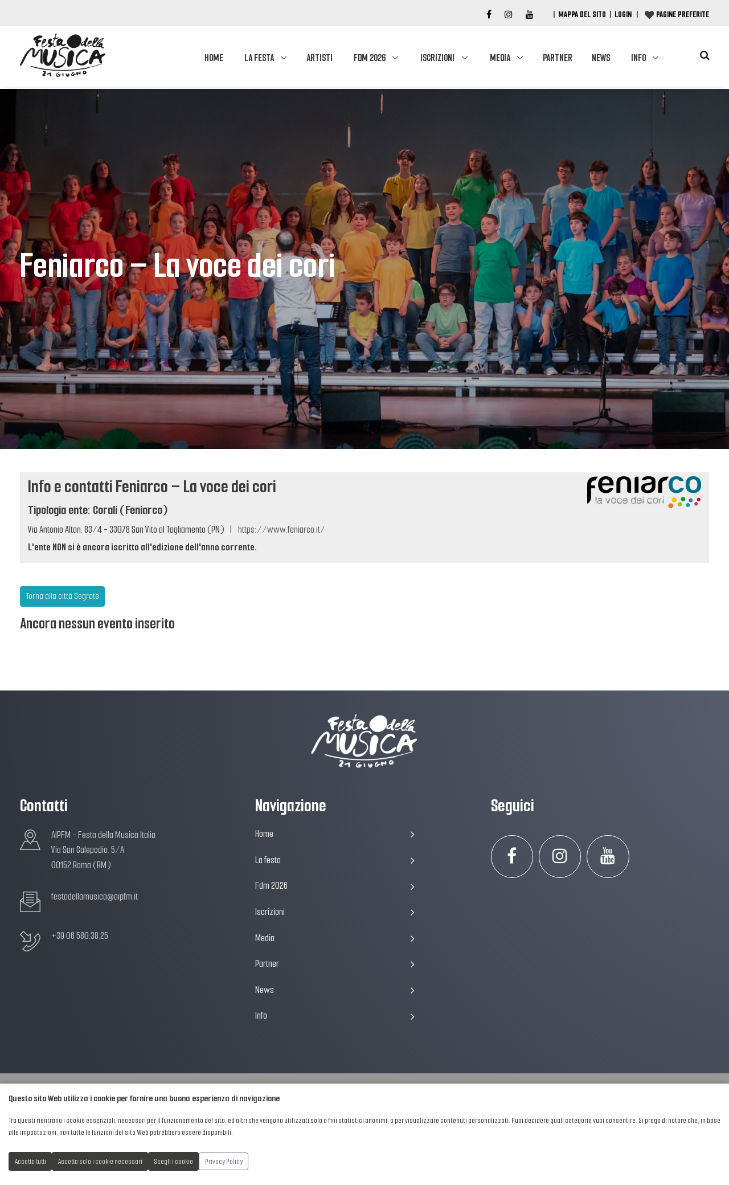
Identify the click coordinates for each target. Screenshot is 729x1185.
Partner (557, 58)
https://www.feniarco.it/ (281, 529)
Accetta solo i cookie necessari (100, 1161)
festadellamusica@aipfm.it (94, 896)
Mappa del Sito (582, 14)
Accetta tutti (30, 1161)
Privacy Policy (224, 1161)
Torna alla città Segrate (62, 596)
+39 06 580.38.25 (79, 935)
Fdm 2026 (370, 58)
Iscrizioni (437, 58)
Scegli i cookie (173, 1161)
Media (500, 58)
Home (213, 58)
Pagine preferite (682, 14)
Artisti (319, 58)
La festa (259, 58)
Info (638, 58)
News (601, 58)
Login (623, 14)
